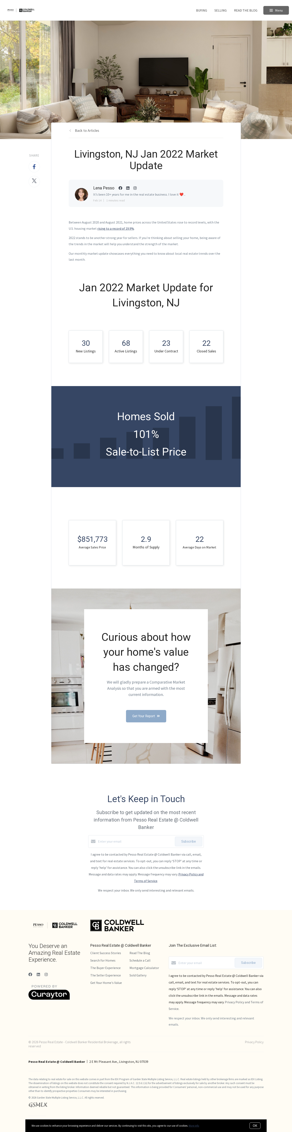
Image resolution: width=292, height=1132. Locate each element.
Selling (220, 10)
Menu (276, 10)
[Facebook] (30, 974)
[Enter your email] (135, 841)
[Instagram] (46, 974)
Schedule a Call (140, 960)
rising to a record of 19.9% (115, 228)
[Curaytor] (49, 998)
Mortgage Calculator (144, 968)
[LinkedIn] (38, 974)
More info (194, 1125)
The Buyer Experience (105, 968)
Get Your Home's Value (106, 983)
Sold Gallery (138, 975)
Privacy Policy (254, 1042)
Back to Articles (87, 130)
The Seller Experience (105, 975)
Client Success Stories (105, 953)
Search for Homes (102, 960)
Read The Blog (245, 10)
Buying (201, 10)
